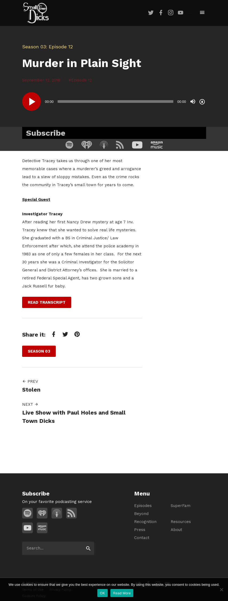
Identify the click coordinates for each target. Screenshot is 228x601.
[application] (114, 101)
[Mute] (193, 101)
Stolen (31, 389)
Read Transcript (47, 302)
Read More (122, 593)
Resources (181, 521)
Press (139, 529)
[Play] (31, 101)
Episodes (143, 505)
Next (30, 404)
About (176, 529)
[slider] (115, 101)
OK (102, 593)
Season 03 (34, 46)
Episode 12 (81, 80)
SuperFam (180, 505)
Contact (141, 537)
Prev (30, 381)
